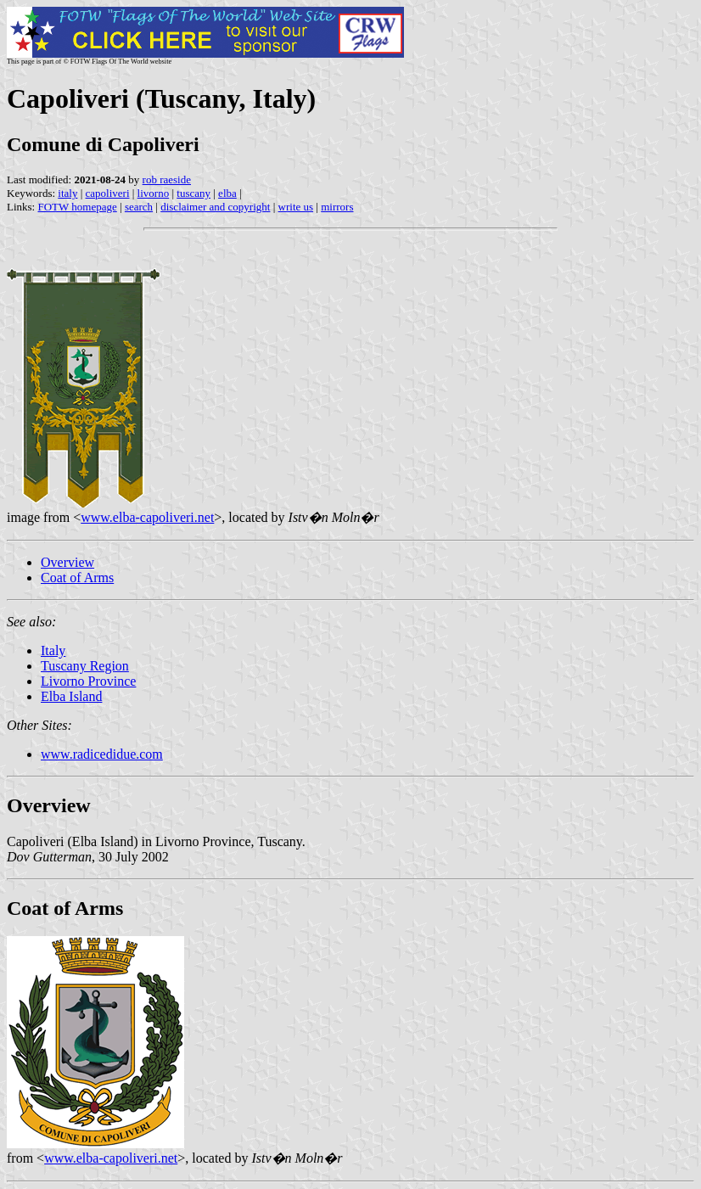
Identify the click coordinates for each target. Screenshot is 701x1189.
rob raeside (167, 179)
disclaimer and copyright (215, 206)
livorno (153, 193)
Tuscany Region (85, 666)
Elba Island (71, 696)
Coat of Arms (77, 577)
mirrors (337, 206)
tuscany (193, 193)
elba (227, 193)
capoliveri (108, 193)
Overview (67, 562)
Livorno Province (88, 681)
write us (296, 206)
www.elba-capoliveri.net (147, 517)
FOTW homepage (76, 206)
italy (67, 193)
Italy (53, 650)
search (139, 206)
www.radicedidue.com (102, 754)
